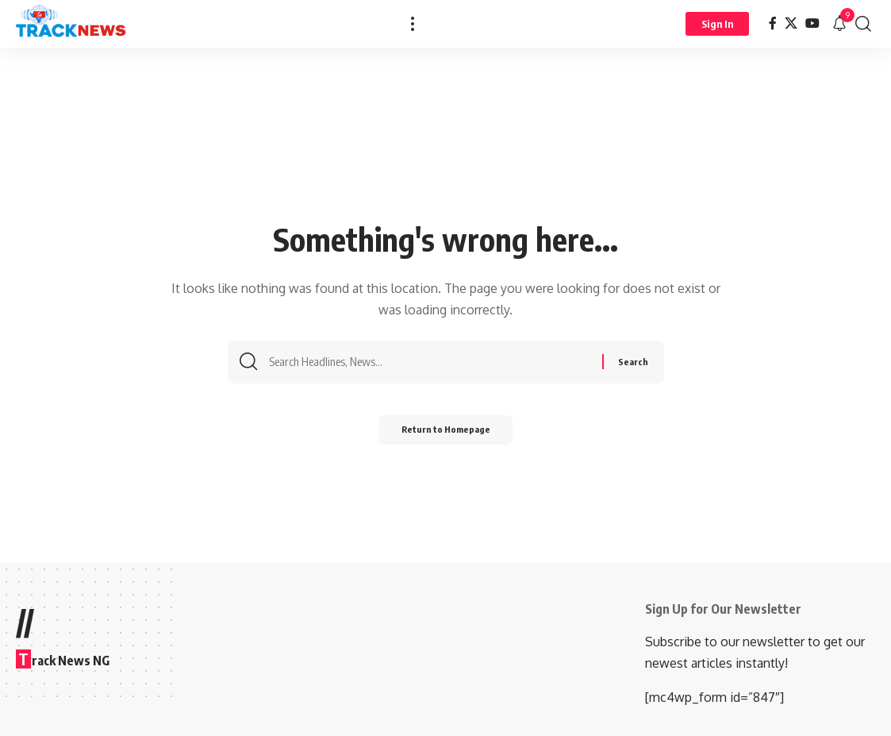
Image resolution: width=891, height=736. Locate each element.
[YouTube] (812, 23)
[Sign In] (717, 24)
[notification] (839, 24)
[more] (412, 24)
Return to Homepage (445, 435)
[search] (863, 24)
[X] (791, 23)
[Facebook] (773, 23)
